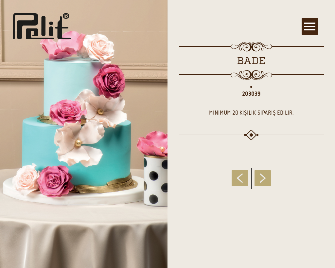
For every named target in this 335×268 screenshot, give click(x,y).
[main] (167, 134)
